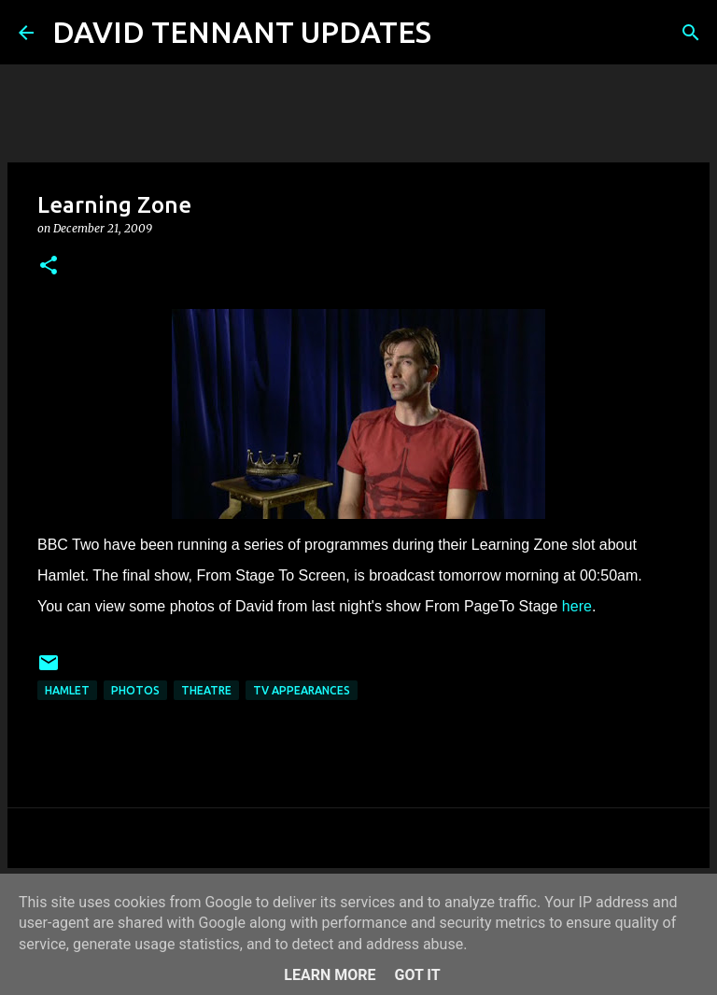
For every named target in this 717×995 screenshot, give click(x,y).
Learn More (329, 975)
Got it (417, 975)
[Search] (457, 32)
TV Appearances (301, 690)
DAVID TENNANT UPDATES (241, 32)
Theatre (206, 690)
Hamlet (67, 690)
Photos (135, 690)
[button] (48, 266)
